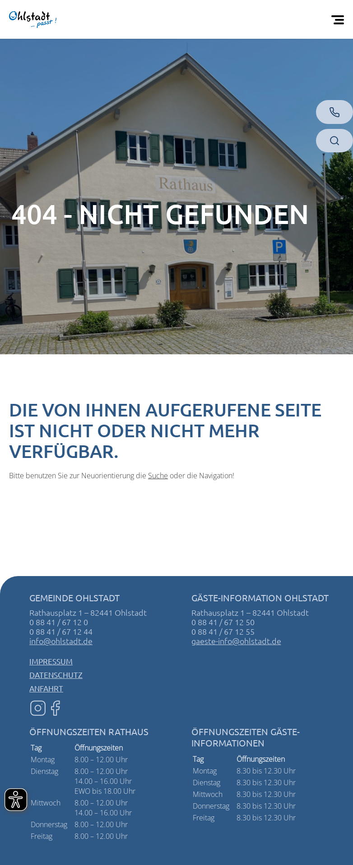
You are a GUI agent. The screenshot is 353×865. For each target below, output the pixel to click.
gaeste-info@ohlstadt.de (236, 641)
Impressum (51, 661)
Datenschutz (56, 674)
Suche (158, 476)
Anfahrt (46, 688)
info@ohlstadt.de (61, 641)
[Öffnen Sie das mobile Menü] (339, 19)
